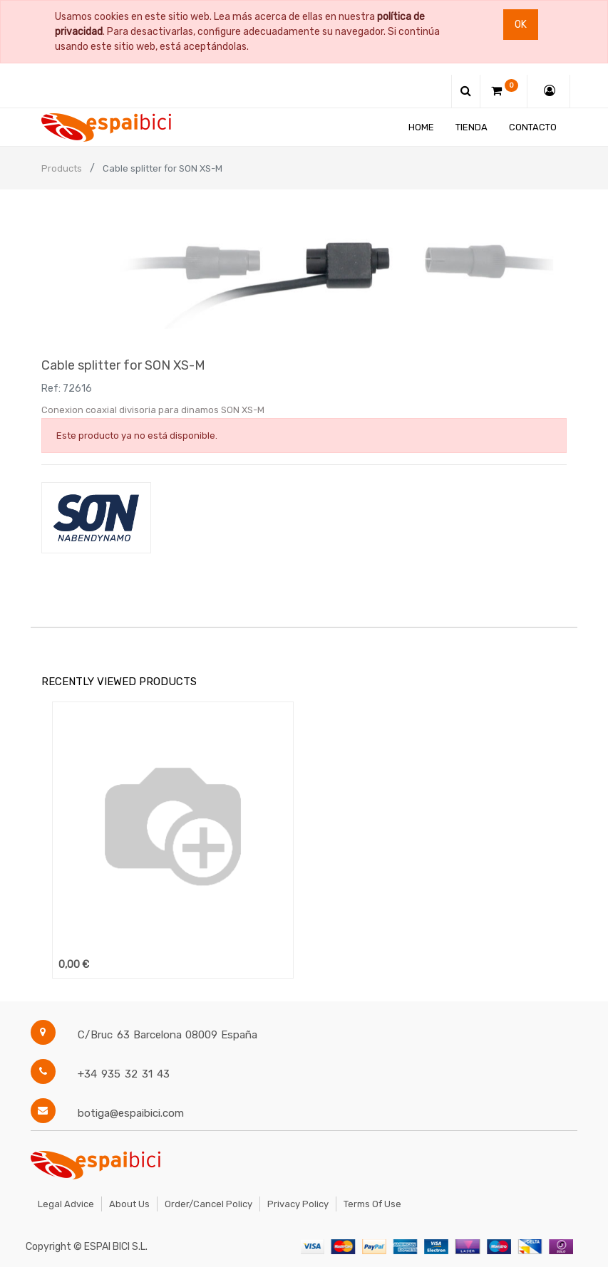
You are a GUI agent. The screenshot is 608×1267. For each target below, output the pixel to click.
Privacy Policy (298, 1204)
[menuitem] (422, 127)
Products (61, 168)
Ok (521, 25)
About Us (129, 1204)
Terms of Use (372, 1204)
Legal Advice (66, 1204)
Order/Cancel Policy (208, 1204)
